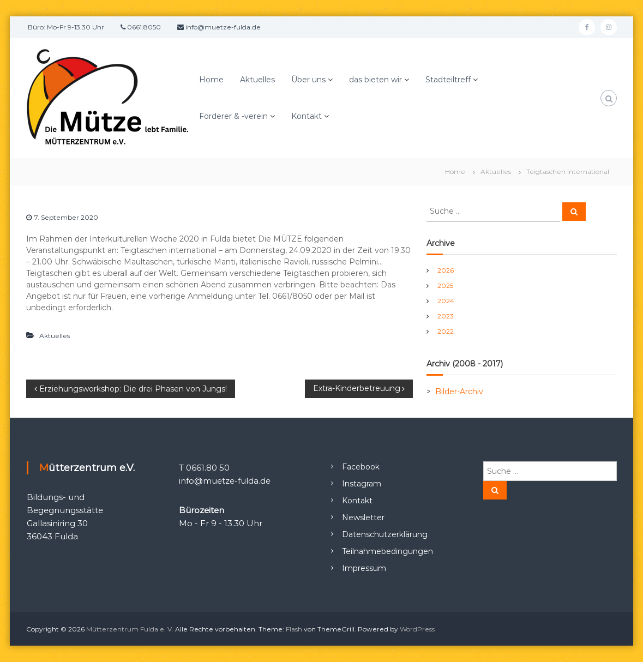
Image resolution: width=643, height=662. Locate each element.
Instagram (361, 484)
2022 (445, 331)
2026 (445, 270)
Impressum (364, 568)
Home (211, 80)
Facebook (361, 467)
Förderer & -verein (233, 116)
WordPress (417, 629)
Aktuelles (257, 80)
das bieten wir (375, 80)
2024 (445, 301)
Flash (294, 629)
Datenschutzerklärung (385, 534)
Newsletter (363, 517)
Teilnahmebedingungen (387, 551)
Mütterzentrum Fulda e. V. (129, 629)
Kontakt (306, 116)
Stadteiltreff (448, 80)
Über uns (308, 80)
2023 (445, 316)
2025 (445, 285)
